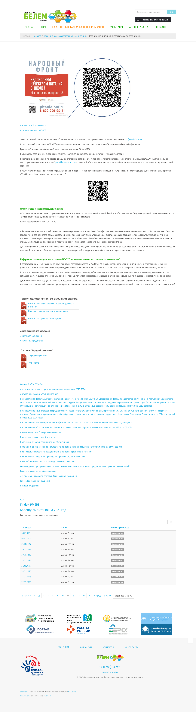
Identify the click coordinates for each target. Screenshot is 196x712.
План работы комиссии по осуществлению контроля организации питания (56, 451)
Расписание (116, 26)
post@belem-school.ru (65, 162)
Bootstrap (23, 692)
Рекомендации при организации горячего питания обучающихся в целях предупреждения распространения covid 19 (76, 466)
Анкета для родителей (31, 335)
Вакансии (86, 647)
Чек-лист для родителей (31, 340)
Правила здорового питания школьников (48, 311)
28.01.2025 (26, 560)
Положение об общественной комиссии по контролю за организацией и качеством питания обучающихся (71, 446)
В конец (108, 595)
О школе (43, 26)
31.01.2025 (26, 544)
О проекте (34, 362)
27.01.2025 (26, 565)
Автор (64, 527)
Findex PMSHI (29, 504)
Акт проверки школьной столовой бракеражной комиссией (48, 476)
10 (58, 595)
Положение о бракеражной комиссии (38, 437)
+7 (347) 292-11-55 (133, 139)
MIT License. (72, 692)
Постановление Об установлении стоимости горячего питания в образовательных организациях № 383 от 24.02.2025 (76, 427)
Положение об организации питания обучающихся (44, 442)
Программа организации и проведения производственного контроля (53, 456)
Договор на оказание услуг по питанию (39, 394)
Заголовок (26, 527)
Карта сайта (132, 647)
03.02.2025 (26, 538)
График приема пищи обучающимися (38, 471)
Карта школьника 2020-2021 (33, 130)
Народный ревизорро (39, 355)
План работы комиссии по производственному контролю (47, 461)
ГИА (129, 26)
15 (84, 595)
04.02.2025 (26, 533)
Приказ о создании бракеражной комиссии (40, 432)
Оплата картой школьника (33, 125)
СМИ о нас (63, 647)
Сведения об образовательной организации (79, 26)
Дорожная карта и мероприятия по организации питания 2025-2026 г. (53, 389)
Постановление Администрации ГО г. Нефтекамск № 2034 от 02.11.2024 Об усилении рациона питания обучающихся (76, 422)
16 (89, 595)
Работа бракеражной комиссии (35, 480)
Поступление (143, 26)
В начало (26, 595)
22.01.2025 (26, 582)
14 (79, 595)
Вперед (97, 595)
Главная (28, 26)
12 (68, 595)
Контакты (160, 26)
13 (73, 595)
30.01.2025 (26, 549)
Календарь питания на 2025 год (43, 510)
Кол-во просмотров (120, 527)
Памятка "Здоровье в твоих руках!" (45, 318)
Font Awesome (25, 696)
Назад (37, 595)
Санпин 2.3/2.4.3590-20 (31, 384)
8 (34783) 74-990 (110, 667)
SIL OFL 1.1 (47, 696)
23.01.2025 (26, 576)
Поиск (171, 12)
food (22, 499)
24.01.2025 (26, 571)
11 (63, 595)
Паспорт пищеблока (29, 485)
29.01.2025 (26, 554)
